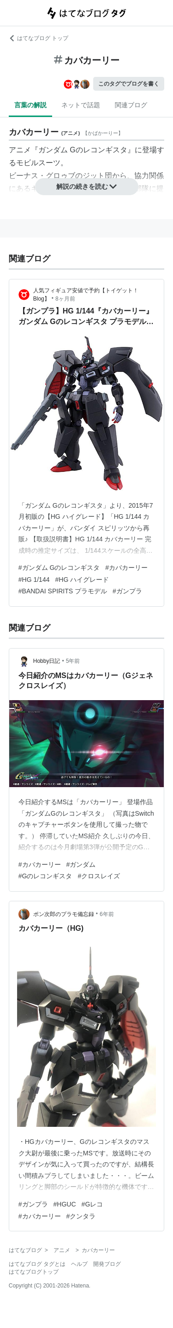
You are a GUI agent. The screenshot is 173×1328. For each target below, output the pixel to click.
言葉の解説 (30, 105)
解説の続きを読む (86, 186)
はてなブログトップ (34, 1272)
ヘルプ (79, 1264)
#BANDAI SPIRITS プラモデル (62, 591)
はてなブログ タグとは (37, 1264)
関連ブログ (131, 105)
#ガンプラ (127, 591)
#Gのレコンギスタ (45, 876)
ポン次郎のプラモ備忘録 (63, 914)
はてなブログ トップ (38, 38)
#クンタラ (81, 1216)
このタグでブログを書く (128, 84)
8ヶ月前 (65, 299)
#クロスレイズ (99, 876)
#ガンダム (81, 864)
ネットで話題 (80, 105)
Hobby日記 (46, 661)
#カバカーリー (126, 567)
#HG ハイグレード (82, 579)
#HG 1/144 (34, 579)
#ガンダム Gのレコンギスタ (59, 567)
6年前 (107, 914)
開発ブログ (107, 1264)
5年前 (73, 661)
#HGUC (65, 1204)
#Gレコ (92, 1204)
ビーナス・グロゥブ (42, 176)
